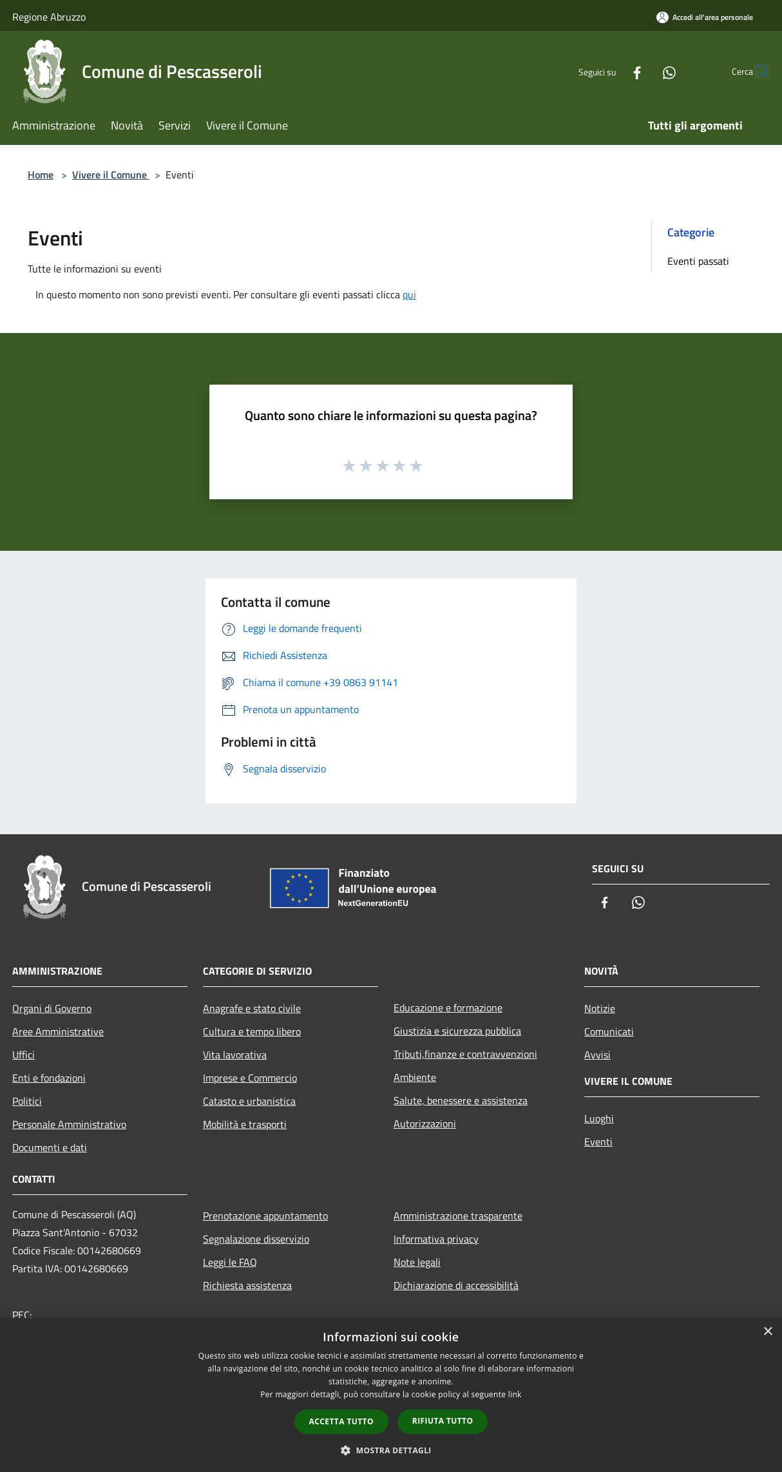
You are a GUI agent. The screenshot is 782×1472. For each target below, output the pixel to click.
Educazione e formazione (448, 1007)
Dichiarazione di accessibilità (456, 1285)
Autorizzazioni (425, 1123)
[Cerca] (754, 71)
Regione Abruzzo (49, 16)
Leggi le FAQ (230, 1262)
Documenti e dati (49, 1147)
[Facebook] (607, 71)
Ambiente (415, 1077)
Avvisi (597, 1054)
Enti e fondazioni (49, 1077)
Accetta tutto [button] (341, 1421)
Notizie (599, 1008)
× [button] (767, 1332)
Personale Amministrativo (69, 1124)
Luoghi (599, 1118)
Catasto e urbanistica (249, 1101)
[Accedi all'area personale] (705, 17)
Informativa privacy (436, 1239)
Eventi (598, 1141)
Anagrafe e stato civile (252, 1008)
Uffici (23, 1054)
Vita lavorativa (235, 1054)
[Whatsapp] (640, 71)
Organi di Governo (51, 1008)
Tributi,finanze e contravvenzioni (465, 1054)
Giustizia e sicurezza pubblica (457, 1030)
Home (40, 174)
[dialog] (391, 1395)
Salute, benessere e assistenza (461, 1100)
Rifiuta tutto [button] (442, 1420)
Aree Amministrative (58, 1031)
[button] (391, 1450)
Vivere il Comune (110, 174)
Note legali (417, 1262)
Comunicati (609, 1031)
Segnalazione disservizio (256, 1239)
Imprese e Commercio (250, 1077)
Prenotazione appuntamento (265, 1215)
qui (409, 294)
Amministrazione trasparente (458, 1215)
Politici (27, 1101)
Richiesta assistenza (247, 1285)
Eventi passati (698, 261)
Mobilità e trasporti (245, 1124)
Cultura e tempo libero (252, 1031)
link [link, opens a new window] (515, 1394)
